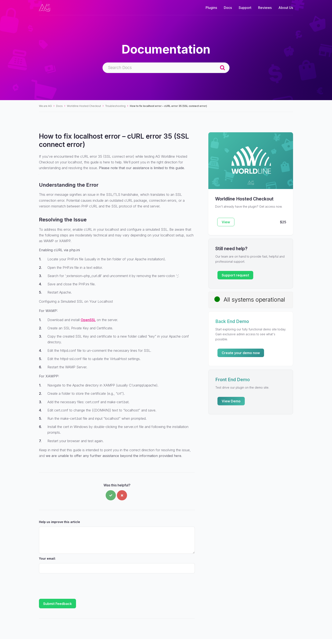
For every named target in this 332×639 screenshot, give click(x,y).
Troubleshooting (115, 106)
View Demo (231, 401)
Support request (235, 275)
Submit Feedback (57, 604)
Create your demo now (241, 353)
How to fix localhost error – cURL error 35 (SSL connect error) (168, 106)
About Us (285, 8)
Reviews (265, 8)
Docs (228, 8)
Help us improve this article (59, 522)
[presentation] (71, 584)
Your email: (47, 558)
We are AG (45, 106)
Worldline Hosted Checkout (84, 106)
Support (245, 8)
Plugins (211, 8)
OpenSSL (88, 320)
